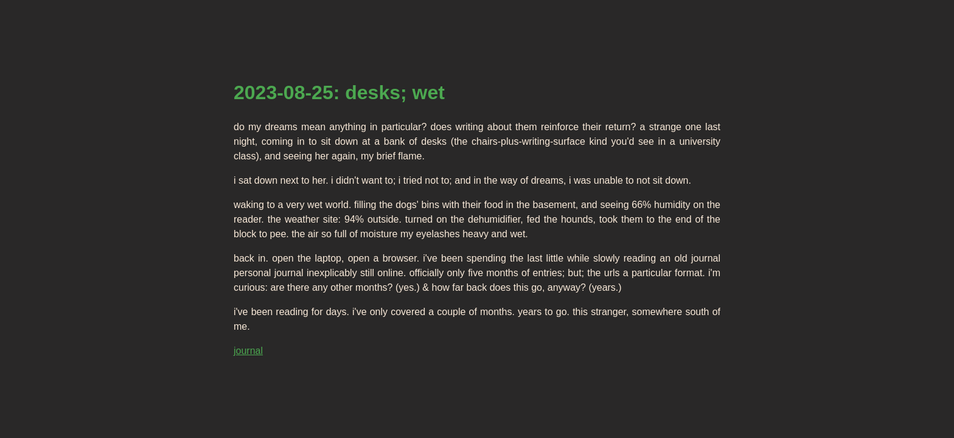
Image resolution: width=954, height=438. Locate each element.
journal (248, 351)
